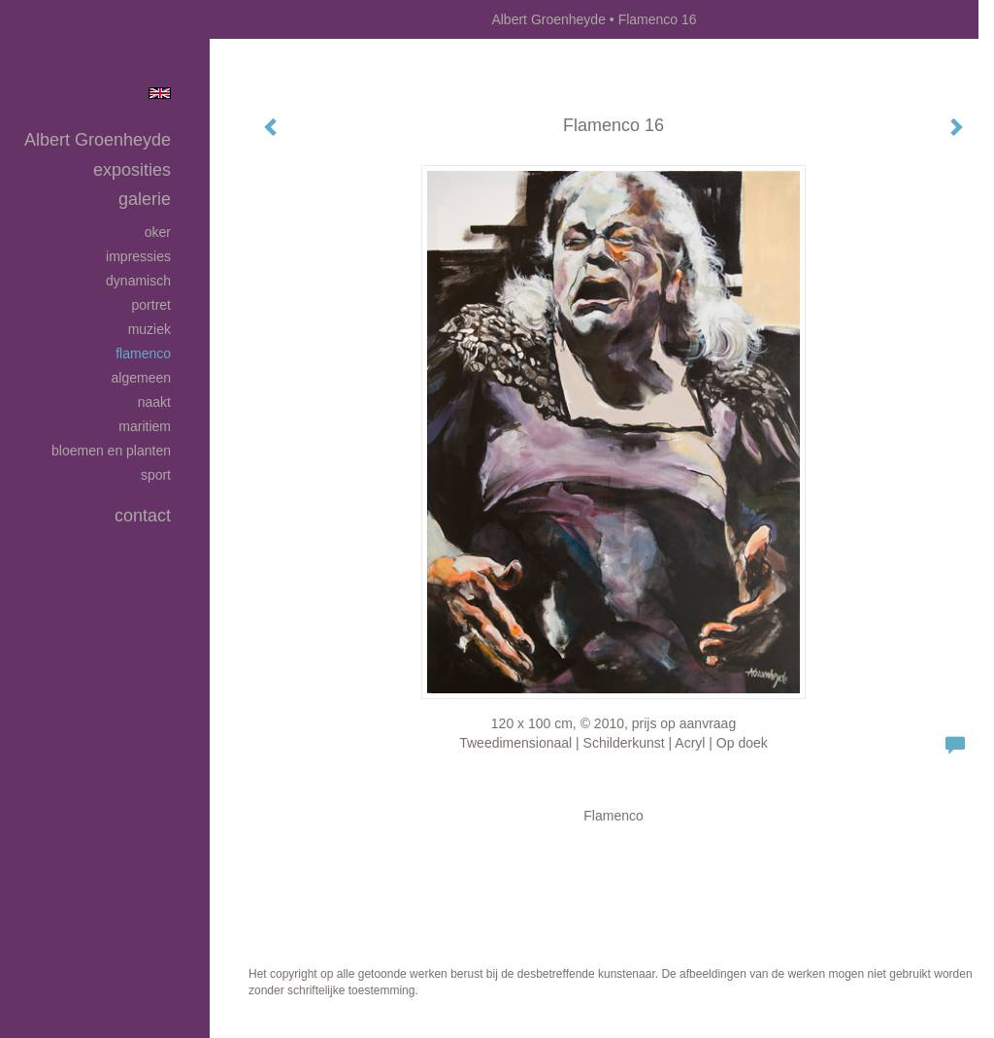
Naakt (154, 402)
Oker (158, 232)
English (160, 93)
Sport (156, 475)
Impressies (138, 256)
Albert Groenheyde (548, 19)
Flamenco (143, 353)
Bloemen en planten (111, 450)
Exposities (132, 170)
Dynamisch (138, 280)
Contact (143, 515)
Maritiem (144, 426)
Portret (151, 305)
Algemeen (142, 377)
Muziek (149, 329)
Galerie (144, 199)
